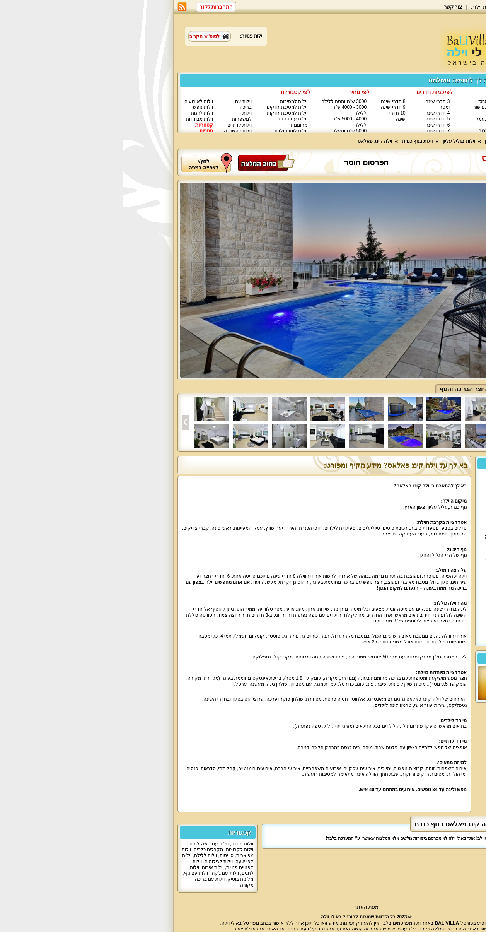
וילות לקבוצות (116, 849)
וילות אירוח (89, 867)
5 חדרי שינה (314, 118)
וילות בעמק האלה (363, 122)
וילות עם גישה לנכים (85, 843)
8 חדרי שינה (269, 101)
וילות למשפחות (118, 115)
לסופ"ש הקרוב (86, 36)
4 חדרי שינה (314, 113)
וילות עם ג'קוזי (101, 873)
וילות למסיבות (170, 101)
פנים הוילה (390, 389)
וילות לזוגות (79, 113)
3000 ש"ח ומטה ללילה (220, 101)
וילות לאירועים (75, 101)
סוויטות (103, 855)
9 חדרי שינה (269, 107)
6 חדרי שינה (314, 125)
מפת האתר (243, 907)
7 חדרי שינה (314, 130)
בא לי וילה (421, 7)
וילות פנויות (119, 843)
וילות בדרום (366, 130)
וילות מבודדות (76, 119)
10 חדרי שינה (274, 115)
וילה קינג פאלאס (251, 141)
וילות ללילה (82, 855)
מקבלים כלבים (85, 849)
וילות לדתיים (116, 125)
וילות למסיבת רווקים (163, 107)
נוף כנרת (382, 169)
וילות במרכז (366, 101)
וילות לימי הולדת (167, 130)
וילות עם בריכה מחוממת (169, 121)
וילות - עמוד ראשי (410, 141)
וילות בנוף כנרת (294, 141)
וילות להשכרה (114, 130)
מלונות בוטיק (117, 879)
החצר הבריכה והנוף (340, 389)
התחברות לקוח (93, 7)
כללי (420, 389)
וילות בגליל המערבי (410, 110)
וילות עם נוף (73, 873)
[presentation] (62, 422)
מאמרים (392, 7)
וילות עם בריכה (120, 104)
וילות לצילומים (95, 861)
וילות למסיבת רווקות (163, 113)
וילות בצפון (414, 101)
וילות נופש (80, 107)
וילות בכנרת (409, 125)
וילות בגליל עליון (405, 118)
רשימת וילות (361, 7)
